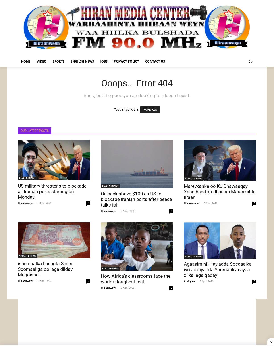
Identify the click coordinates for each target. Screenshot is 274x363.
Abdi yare (189, 281)
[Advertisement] (137, 330)
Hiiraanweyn (25, 203)
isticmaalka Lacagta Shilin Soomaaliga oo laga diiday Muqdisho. (45, 269)
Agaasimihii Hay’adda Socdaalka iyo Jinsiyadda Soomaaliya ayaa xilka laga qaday (218, 269)
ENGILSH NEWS (27, 178)
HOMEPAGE (150, 109)
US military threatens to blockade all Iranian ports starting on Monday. (52, 191)
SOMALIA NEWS (193, 178)
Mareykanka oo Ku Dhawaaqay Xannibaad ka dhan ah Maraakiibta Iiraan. (220, 192)
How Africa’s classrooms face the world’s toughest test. (135, 278)
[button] (250, 61)
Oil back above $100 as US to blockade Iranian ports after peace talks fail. (136, 199)
